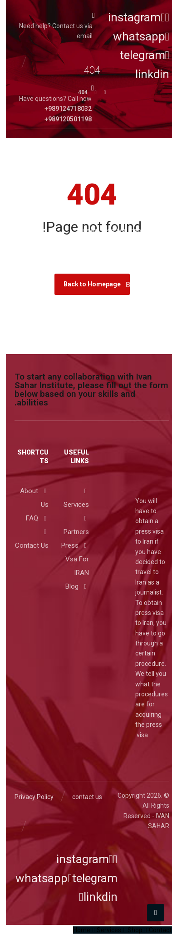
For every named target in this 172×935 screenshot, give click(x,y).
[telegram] (87, 878)
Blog (71, 586)
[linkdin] (92, 897)
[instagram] (132, 17)
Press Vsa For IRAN (69, 559)
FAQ (31, 518)
